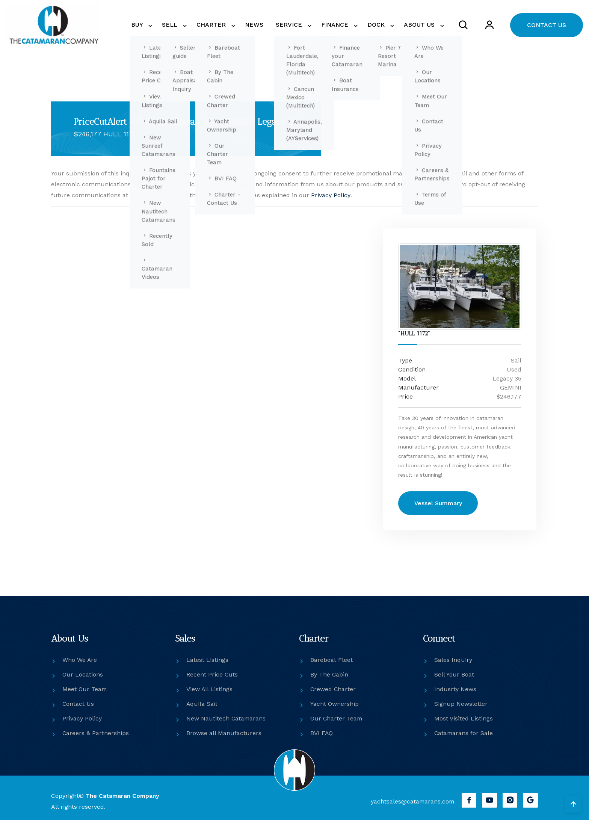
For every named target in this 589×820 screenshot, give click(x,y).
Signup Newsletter (461, 703)
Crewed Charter (333, 689)
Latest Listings (207, 659)
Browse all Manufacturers (223, 733)
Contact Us (78, 703)
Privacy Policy (330, 195)
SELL (183, 24)
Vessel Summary (439, 503)
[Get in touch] (211, 394)
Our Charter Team (336, 718)
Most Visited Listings (463, 718)
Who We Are (79, 659)
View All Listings (209, 689)
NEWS (263, 24)
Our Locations (82, 674)
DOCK (379, 24)
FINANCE (339, 24)
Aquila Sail (201, 703)
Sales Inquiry (453, 659)
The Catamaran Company (123, 795)
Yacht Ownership (334, 703)
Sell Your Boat (454, 674)
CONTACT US (546, 25)
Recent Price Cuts (212, 674)
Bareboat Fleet (331, 659)
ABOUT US (420, 24)
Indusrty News (455, 689)
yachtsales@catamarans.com (411, 801)
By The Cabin (329, 674)
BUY (153, 24)
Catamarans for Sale (464, 733)
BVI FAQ (321, 733)
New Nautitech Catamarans (226, 718)
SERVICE (296, 24)
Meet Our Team (84, 689)
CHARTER (223, 24)
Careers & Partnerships (95, 733)
